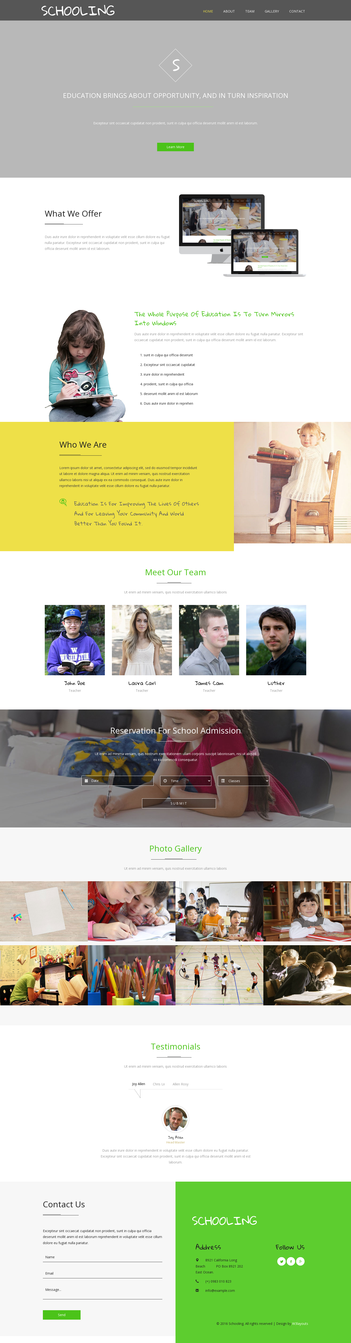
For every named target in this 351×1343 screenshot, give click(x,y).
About (229, 11)
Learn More (175, 147)
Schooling (224, 1220)
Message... (102, 1292)
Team (249, 11)
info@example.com (220, 1290)
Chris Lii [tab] (159, 1084)
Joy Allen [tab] (138, 1084)
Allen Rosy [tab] (180, 1084)
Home (208, 11)
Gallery (272, 11)
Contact (297, 11)
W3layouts (300, 1323)
